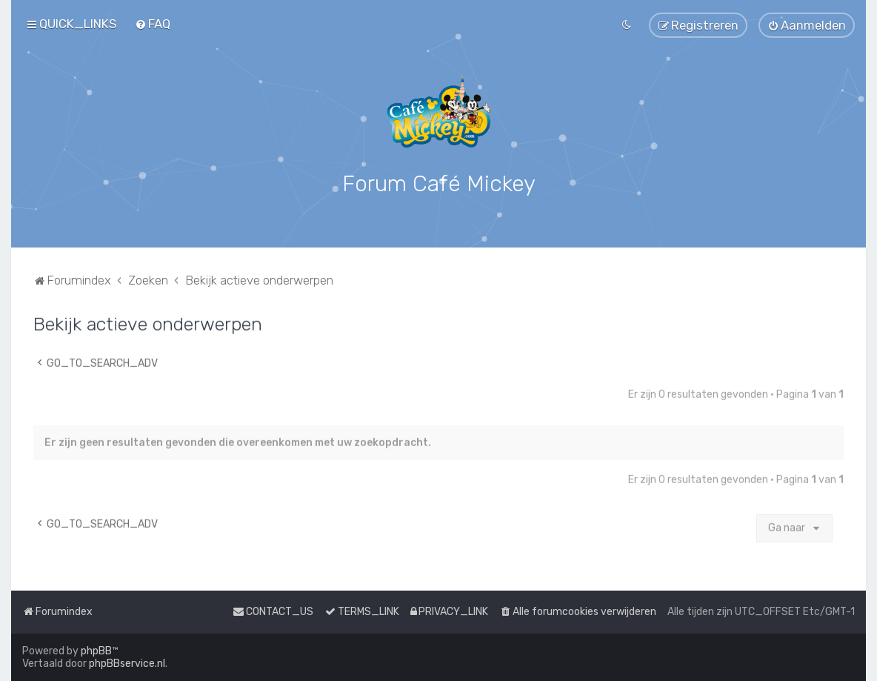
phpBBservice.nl (127, 663)
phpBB (96, 651)
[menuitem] (152, 24)
